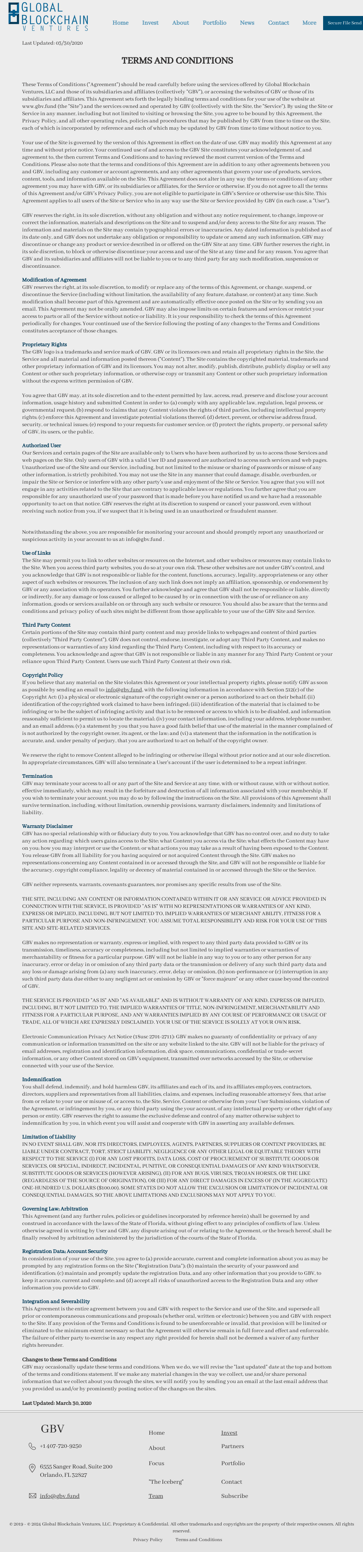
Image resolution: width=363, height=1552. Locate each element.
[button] (234, 1496)
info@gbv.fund (144, 539)
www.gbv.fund (39, 106)
